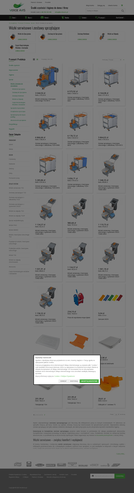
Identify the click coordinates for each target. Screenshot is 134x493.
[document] (67, 370)
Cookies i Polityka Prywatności (64, 376)
